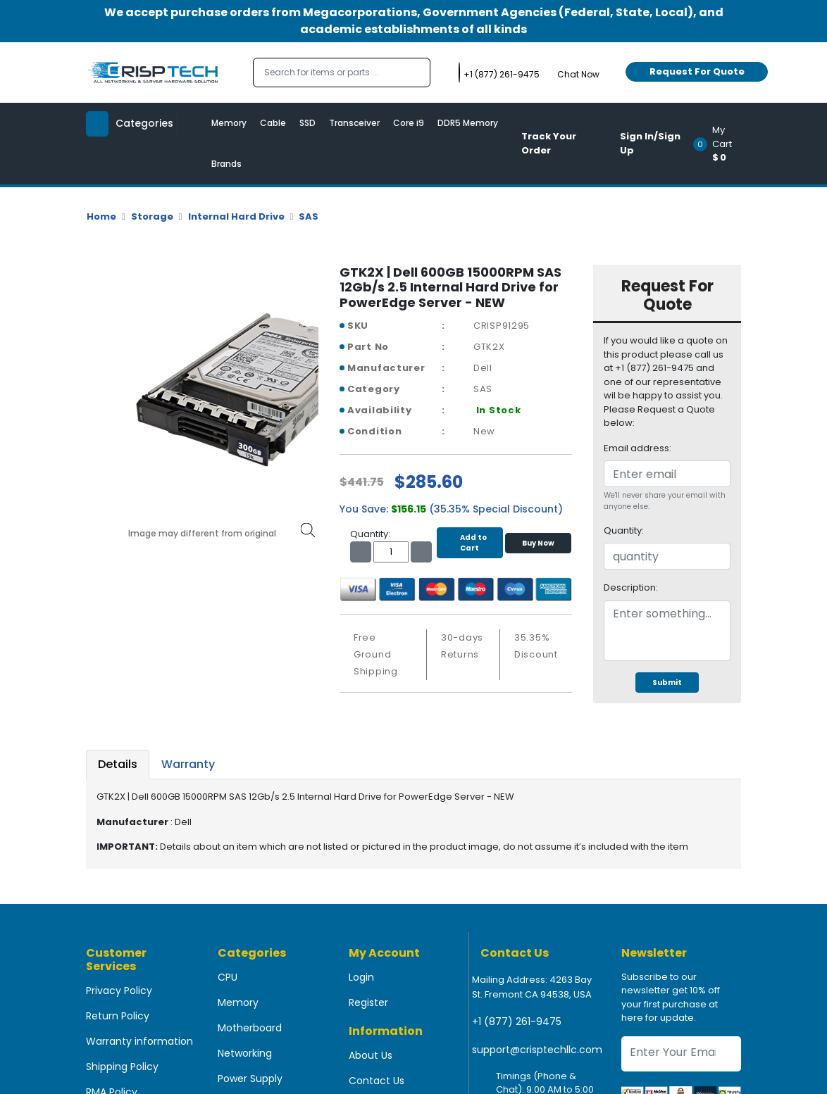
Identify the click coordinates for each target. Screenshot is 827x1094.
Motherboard (250, 1028)
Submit (667, 682)
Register (368, 1002)
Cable (273, 123)
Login (361, 977)
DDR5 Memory (467, 123)
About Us (370, 1055)
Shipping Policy (122, 1067)
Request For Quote (697, 71)
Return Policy (117, 1016)
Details (117, 764)
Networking (245, 1053)
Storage (152, 216)
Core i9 (408, 123)
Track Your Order (548, 143)
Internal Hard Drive (236, 216)
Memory (229, 123)
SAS (308, 216)
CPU (227, 977)
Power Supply (250, 1078)
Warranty (188, 764)
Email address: (637, 448)
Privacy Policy (119, 990)
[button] (721, 143)
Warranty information (139, 1041)
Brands (226, 164)
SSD (307, 123)
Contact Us (376, 1081)
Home (101, 216)
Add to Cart (470, 542)
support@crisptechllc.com (537, 1050)
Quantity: (624, 530)
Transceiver (354, 123)
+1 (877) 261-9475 (516, 1021)
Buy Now (538, 543)
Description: (631, 587)
